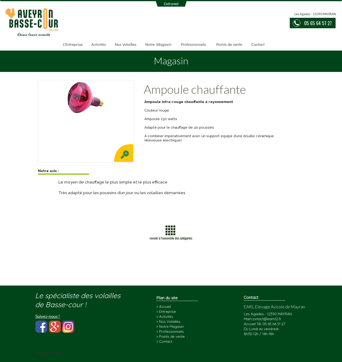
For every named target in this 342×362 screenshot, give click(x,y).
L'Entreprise (73, 44)
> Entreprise (166, 311)
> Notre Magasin (170, 326)
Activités (98, 44)
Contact (257, 44)
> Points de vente (170, 336)
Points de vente (229, 44)
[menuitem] (73, 45)
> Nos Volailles (168, 321)
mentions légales (48, 353)
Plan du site (167, 297)
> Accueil (163, 306)
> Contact (164, 341)
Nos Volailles (125, 44)
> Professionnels (170, 331)
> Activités (164, 316)
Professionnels (193, 44)
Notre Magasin (158, 44)
